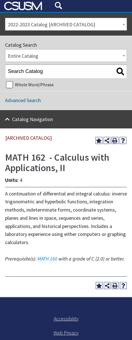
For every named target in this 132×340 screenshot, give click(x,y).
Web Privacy (66, 333)
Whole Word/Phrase (34, 84)
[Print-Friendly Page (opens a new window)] (114, 140)
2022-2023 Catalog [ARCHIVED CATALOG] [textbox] (51, 24)
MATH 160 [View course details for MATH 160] (47, 258)
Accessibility (66, 318)
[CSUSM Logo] (27, 6)
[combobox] (66, 24)
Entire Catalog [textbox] (23, 56)
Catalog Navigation (32, 119)
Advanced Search (23, 100)
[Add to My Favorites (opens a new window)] (98, 140)
